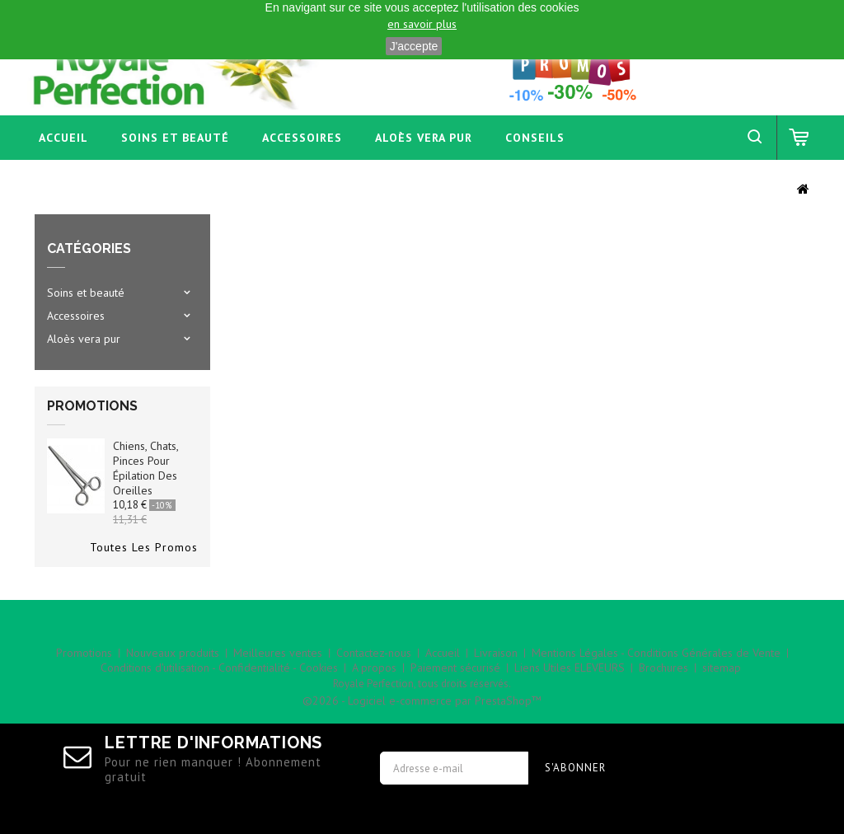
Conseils (535, 137)
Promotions (92, 406)
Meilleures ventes (277, 652)
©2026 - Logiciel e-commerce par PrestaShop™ (422, 700)
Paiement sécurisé (455, 667)
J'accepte (414, 46)
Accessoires (302, 137)
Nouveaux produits (172, 652)
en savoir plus (422, 23)
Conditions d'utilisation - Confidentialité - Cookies (219, 667)
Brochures (663, 667)
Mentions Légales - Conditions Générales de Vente (656, 652)
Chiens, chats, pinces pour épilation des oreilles (145, 468)
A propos (374, 667)
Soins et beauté (175, 137)
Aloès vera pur (423, 137)
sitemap (721, 667)
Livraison (496, 652)
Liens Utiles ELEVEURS (569, 667)
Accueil (63, 137)
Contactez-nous (373, 652)
